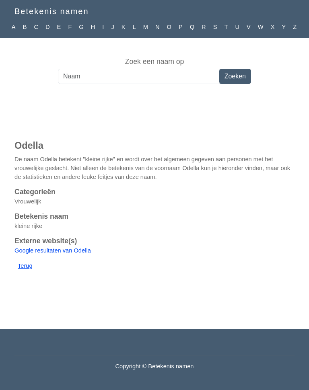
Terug (25, 266)
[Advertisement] (154, 116)
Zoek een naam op (154, 61)
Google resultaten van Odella (52, 250)
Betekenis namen (51, 11)
